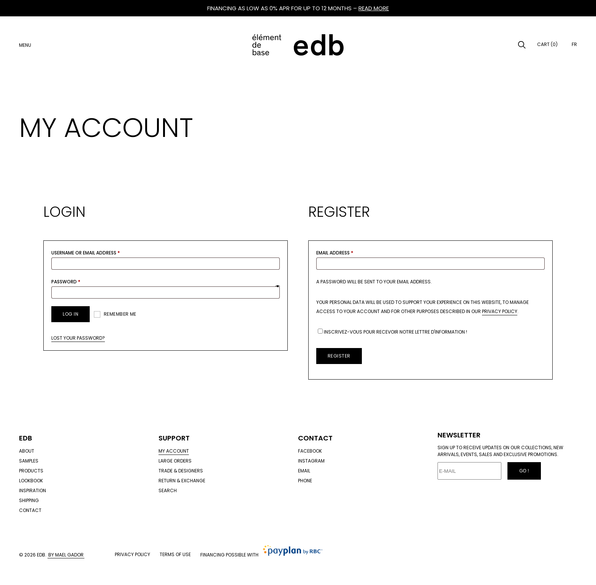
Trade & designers (181, 470)
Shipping (29, 500)
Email (304, 470)
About (26, 451)
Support (174, 438)
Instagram (311, 461)
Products (31, 470)
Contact (30, 510)
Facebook (310, 451)
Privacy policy (132, 554)
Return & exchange (182, 480)
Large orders (175, 461)
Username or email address (85, 253)
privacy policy (499, 311)
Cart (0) (547, 44)
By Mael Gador (66, 555)
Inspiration (32, 490)
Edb (25, 438)
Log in (70, 314)
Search (168, 490)
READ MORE (373, 8)
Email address (334, 253)
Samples (28, 461)
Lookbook (31, 480)
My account (174, 451)
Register (339, 356)
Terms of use (175, 554)
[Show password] (277, 286)
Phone (305, 480)
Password (65, 281)
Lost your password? (78, 338)
